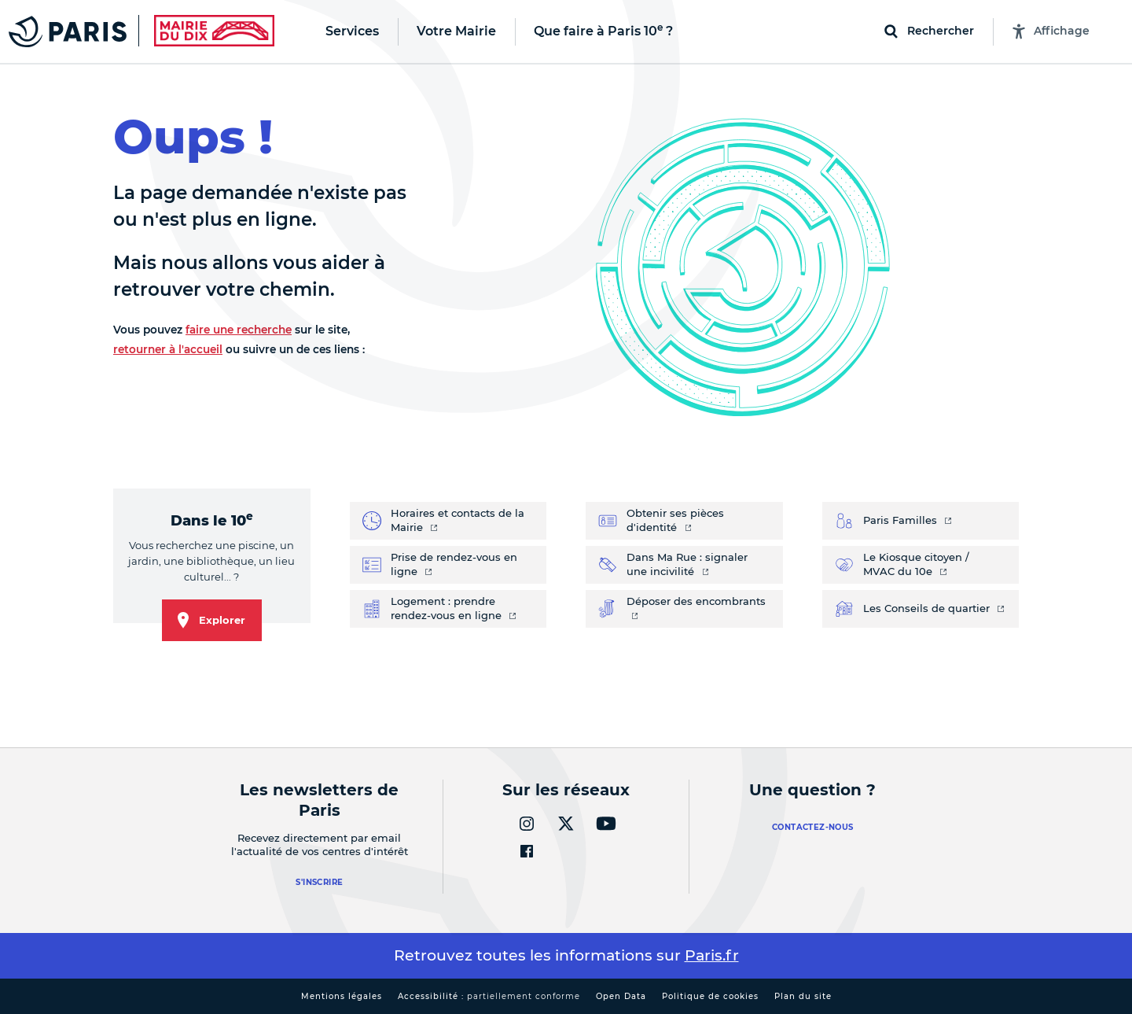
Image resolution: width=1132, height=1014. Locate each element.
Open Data (621, 996)
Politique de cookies (710, 996)
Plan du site (803, 996)
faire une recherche (239, 329)
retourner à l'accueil (167, 349)
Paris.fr (712, 955)
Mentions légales (341, 996)
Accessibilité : (489, 996)
